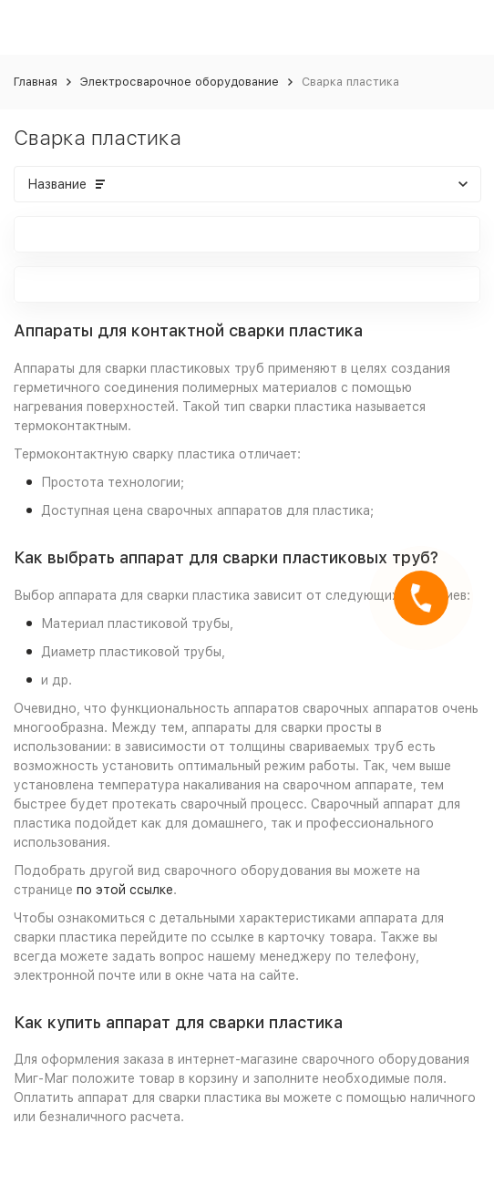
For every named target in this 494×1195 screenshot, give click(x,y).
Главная (35, 81)
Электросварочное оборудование (179, 81)
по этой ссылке (125, 889)
